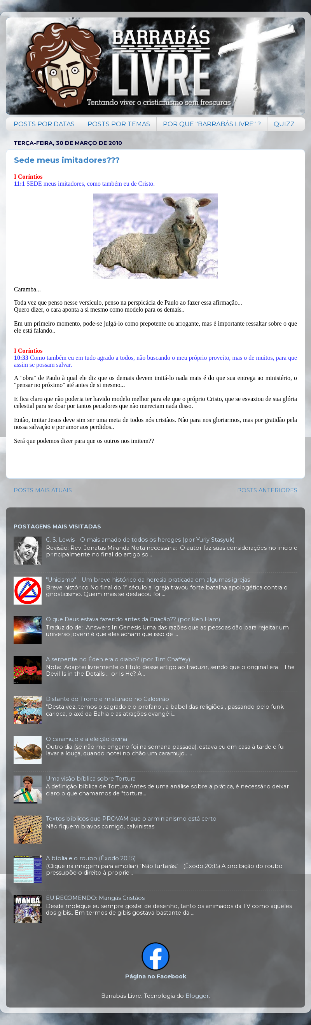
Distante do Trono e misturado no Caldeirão (107, 699)
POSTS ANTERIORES (267, 490)
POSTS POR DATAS (44, 124)
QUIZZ (284, 124)
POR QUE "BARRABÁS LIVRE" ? (212, 124)
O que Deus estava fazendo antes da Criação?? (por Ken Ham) (133, 619)
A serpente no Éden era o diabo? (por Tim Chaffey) (118, 659)
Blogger (197, 995)
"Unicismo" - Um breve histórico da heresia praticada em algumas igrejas (148, 579)
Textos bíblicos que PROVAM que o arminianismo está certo (131, 818)
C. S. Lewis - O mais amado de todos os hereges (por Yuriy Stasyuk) (140, 539)
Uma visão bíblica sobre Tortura (91, 778)
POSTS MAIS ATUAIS (43, 490)
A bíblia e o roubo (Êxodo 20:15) (91, 858)
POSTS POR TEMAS (118, 124)
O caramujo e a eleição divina (86, 739)
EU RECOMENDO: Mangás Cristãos (95, 897)
